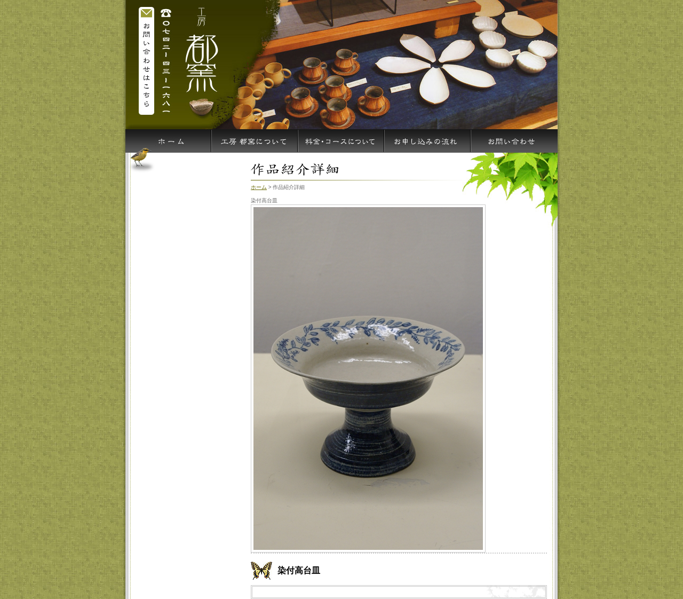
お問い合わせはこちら (147, 59)
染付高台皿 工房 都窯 (200, 59)
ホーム (259, 187)
